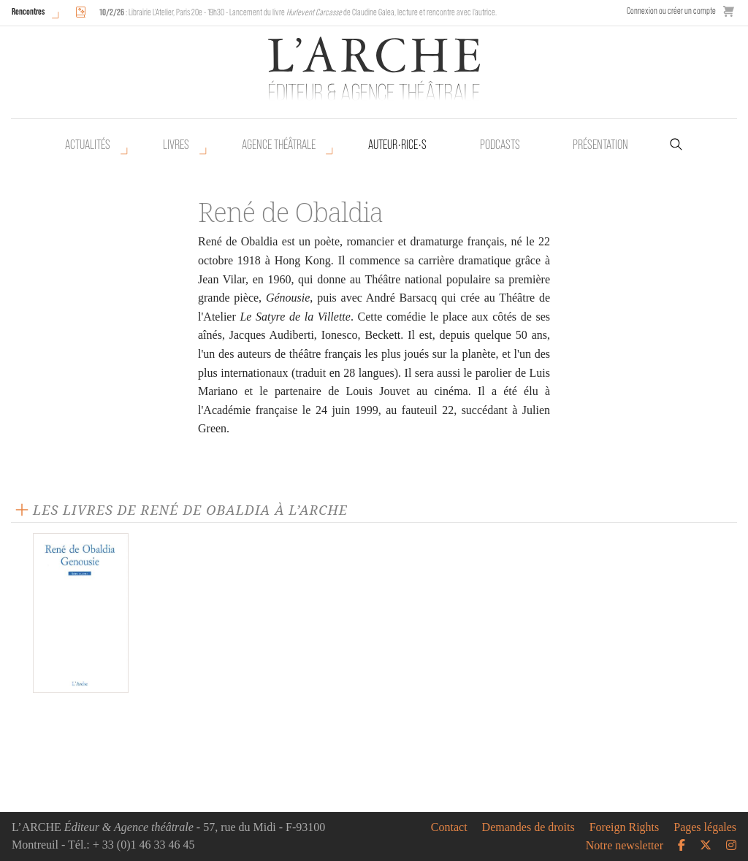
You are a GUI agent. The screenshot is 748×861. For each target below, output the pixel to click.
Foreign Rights (624, 827)
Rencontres (28, 11)
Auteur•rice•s (397, 144)
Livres (176, 144)
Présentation (600, 144)
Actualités (87, 144)
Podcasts (500, 144)
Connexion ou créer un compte (671, 10)
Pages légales (704, 827)
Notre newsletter (624, 846)
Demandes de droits (528, 827)
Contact (449, 827)
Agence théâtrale (279, 144)
